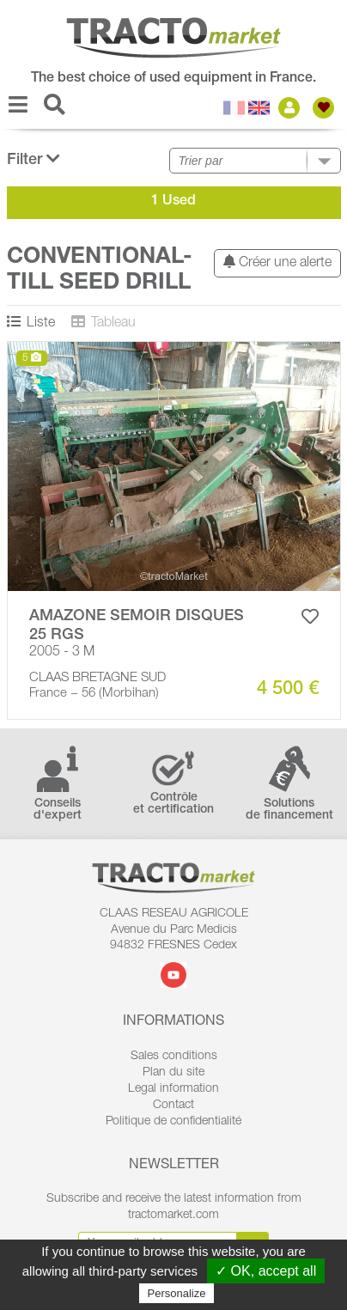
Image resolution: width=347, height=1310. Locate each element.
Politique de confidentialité (173, 1122)
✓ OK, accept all (266, 1271)
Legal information (173, 1089)
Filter (33, 159)
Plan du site (173, 1073)
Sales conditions (174, 1057)
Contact (173, 1106)
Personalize (177, 1293)
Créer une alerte (277, 262)
